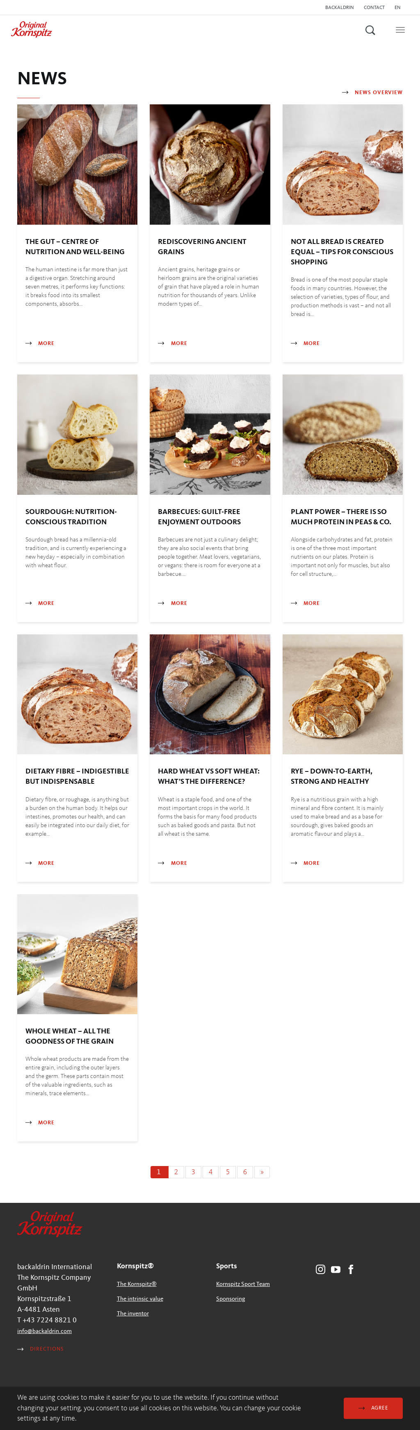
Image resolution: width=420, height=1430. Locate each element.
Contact (374, 7)
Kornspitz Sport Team (243, 1284)
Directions (40, 1349)
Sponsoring (230, 1299)
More (40, 343)
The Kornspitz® (137, 1284)
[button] (400, 7)
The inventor (133, 1314)
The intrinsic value (140, 1299)
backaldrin (339, 7)
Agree (373, 1408)
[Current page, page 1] (160, 1172)
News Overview (372, 92)
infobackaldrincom (44, 1332)
